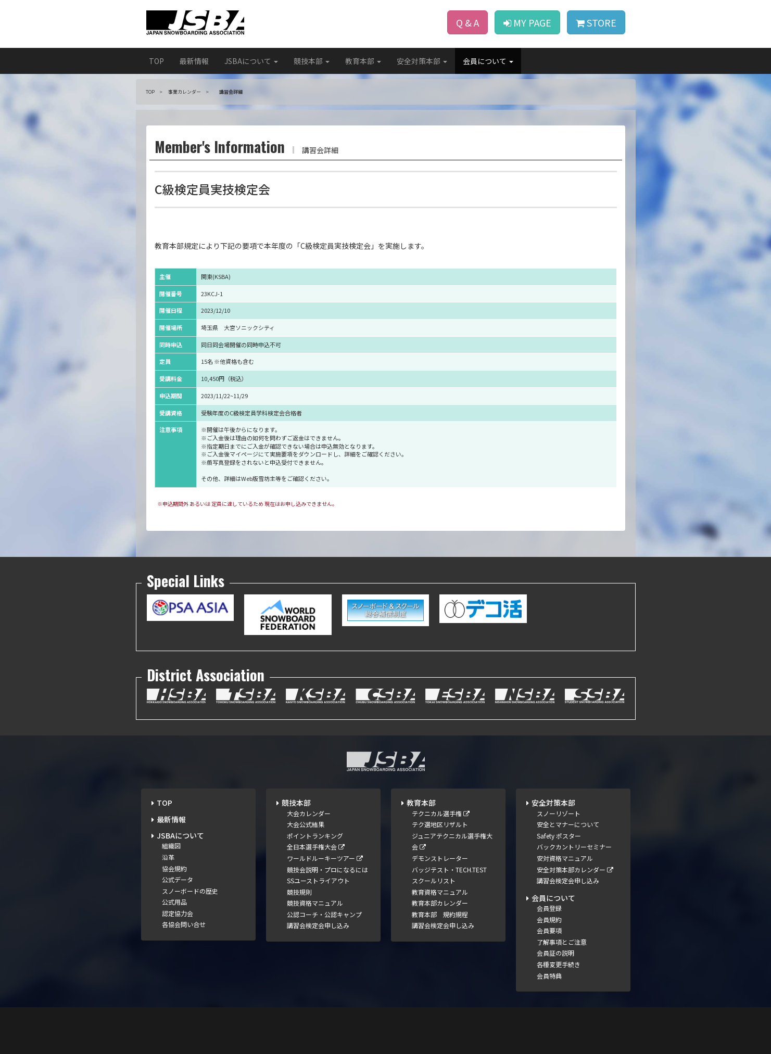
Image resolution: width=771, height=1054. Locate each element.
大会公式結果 (305, 824)
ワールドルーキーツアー (325, 858)
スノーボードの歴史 (190, 890)
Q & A (467, 22)
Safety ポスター (559, 835)
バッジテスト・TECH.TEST (449, 869)
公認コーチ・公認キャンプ (324, 914)
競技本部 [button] (312, 61)
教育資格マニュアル (440, 891)
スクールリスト (434, 880)
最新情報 (194, 61)
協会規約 (174, 868)
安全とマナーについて (568, 824)
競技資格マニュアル (315, 902)
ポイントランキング (315, 835)
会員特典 (549, 975)
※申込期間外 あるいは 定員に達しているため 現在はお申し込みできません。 (247, 503)
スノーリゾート (558, 813)
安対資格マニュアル (565, 858)
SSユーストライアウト (318, 880)
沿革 (168, 857)
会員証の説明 (555, 952)
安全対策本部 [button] (422, 61)
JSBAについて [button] (251, 61)
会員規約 (549, 919)
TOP (156, 61)
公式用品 (174, 901)
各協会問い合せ (184, 924)
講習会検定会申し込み (318, 925)
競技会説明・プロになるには (327, 869)
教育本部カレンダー (440, 902)
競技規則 (299, 891)
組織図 (171, 845)
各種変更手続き (558, 964)
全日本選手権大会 (316, 846)
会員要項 (549, 930)
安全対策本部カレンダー (575, 869)
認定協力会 (177, 913)
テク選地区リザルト (440, 824)
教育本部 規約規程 (440, 914)
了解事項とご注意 (562, 941)
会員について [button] (488, 61)
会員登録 (549, 908)
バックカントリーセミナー (574, 846)
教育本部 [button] (363, 61)
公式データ (177, 879)
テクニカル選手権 (441, 813)
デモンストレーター (440, 858)
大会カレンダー (309, 813)
